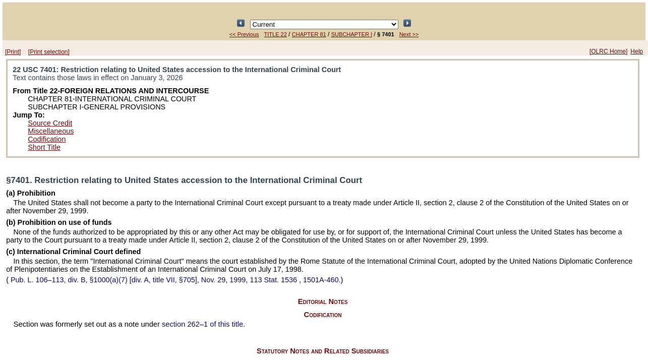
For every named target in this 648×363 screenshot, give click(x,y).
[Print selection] (49, 51)
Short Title (44, 147)
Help (636, 51)
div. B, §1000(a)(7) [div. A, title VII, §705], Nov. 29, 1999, (154, 280)
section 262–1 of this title (202, 324)
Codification (47, 139)
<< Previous (244, 34)
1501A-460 (320, 280)
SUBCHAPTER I (351, 34)
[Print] (13, 51)
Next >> (409, 34)
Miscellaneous (51, 131)
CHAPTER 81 (309, 34)
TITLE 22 (275, 34)
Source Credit (50, 123)
